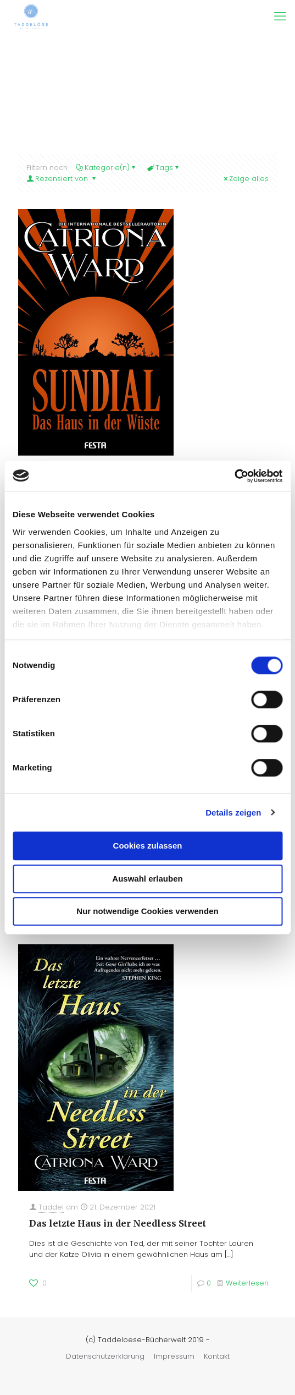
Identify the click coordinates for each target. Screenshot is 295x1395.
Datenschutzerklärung (105, 1356)
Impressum (174, 1356)
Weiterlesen (247, 1283)
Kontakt (217, 1356)
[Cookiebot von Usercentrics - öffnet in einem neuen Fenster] (234, 476)
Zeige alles (245, 178)
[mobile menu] (280, 16)
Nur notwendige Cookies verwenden (147, 911)
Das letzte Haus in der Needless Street (117, 1223)
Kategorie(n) (106, 167)
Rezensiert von (61, 178)
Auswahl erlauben (147, 878)
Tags (163, 167)
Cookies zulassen (147, 845)
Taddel (51, 1207)
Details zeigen (233, 812)
